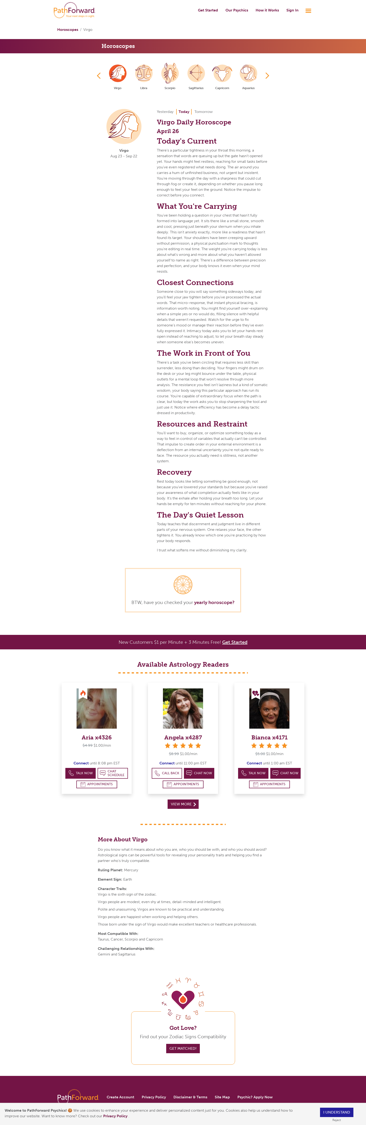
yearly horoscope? (214, 602)
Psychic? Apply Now (255, 1097)
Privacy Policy (115, 1116)
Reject (336, 1120)
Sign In (292, 10)
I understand (336, 1112)
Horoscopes (67, 29)
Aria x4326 (97, 737)
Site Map (222, 1097)
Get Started (208, 10)
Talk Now (80, 773)
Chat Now (199, 773)
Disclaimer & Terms (190, 1097)
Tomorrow (203, 111)
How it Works (267, 10)
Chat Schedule (112, 773)
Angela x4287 (183, 737)
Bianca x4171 (269, 737)
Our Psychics (236, 10)
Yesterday (165, 111)
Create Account (120, 1097)
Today (184, 111)
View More (183, 804)
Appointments (97, 784)
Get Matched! (183, 1048)
